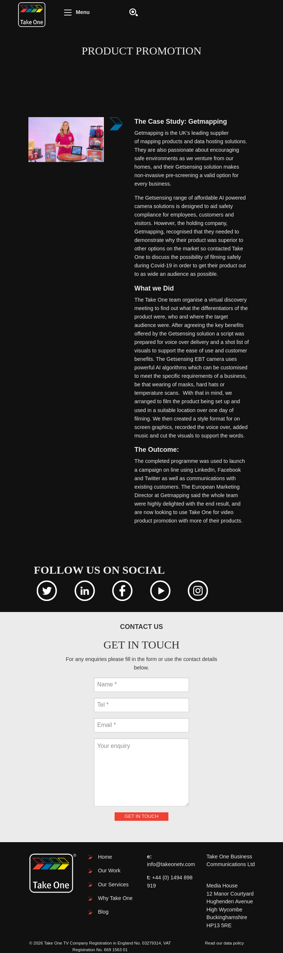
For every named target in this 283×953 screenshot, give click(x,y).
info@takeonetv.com (171, 864)
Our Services (113, 884)
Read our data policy (224, 943)
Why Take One (115, 898)
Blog (103, 912)
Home (105, 857)
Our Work (109, 870)
